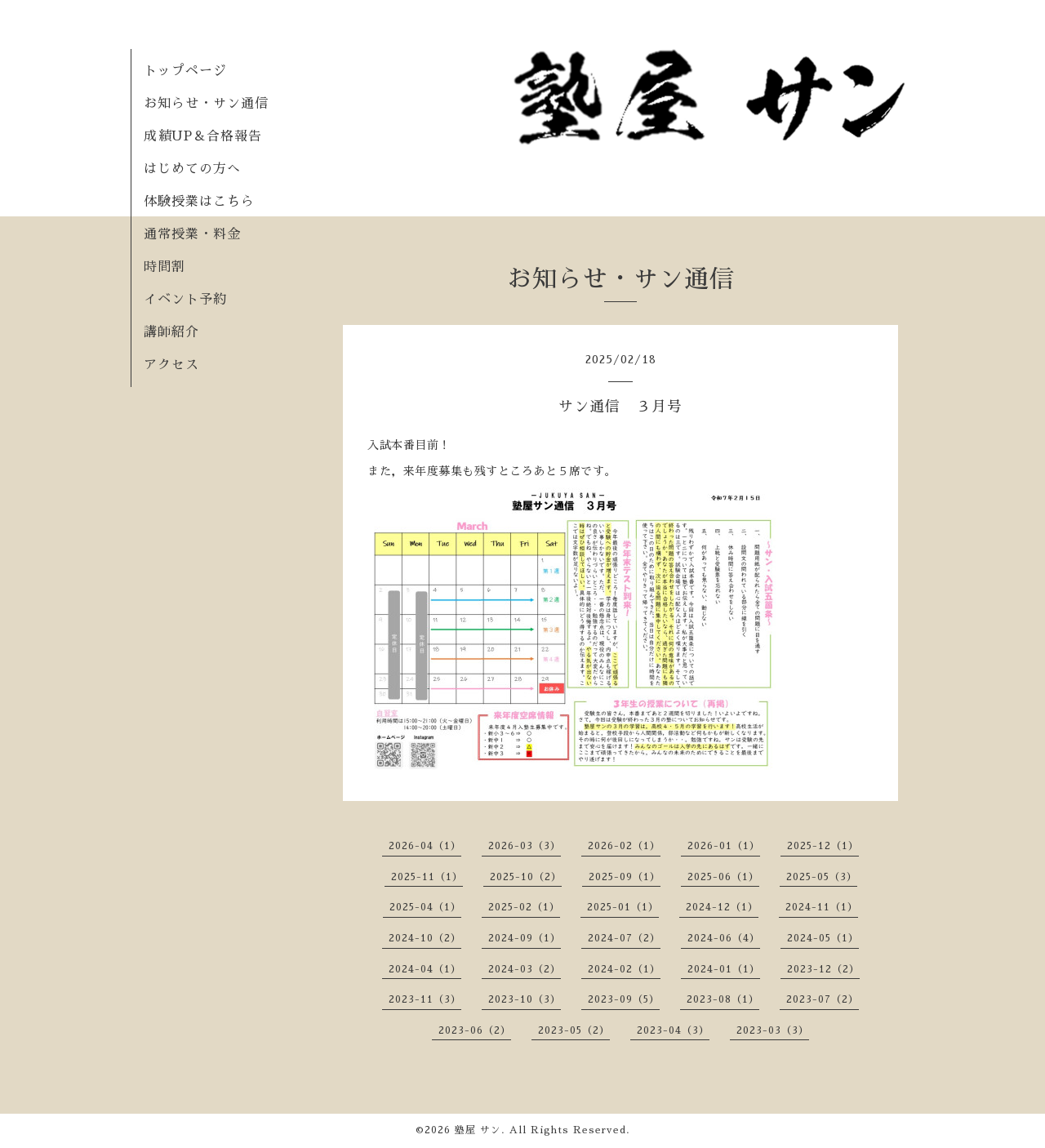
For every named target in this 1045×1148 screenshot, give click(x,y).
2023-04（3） (673, 1030)
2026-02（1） (624, 846)
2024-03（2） (524, 969)
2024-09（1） (524, 938)
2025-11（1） (427, 877)
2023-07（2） (822, 999)
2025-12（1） (823, 846)
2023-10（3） (524, 999)
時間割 (164, 267)
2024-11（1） (821, 907)
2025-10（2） (526, 877)
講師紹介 (171, 332)
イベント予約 (185, 299)
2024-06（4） (723, 938)
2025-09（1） (624, 877)
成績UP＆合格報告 (203, 136)
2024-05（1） (823, 938)
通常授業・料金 (192, 234)
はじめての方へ (192, 169)
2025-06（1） (723, 877)
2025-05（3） (821, 877)
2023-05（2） (574, 1030)
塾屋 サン (478, 1130)
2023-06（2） (474, 1030)
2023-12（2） (823, 969)
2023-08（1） (723, 999)
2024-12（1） (722, 907)
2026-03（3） (524, 846)
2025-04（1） (425, 907)
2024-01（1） (723, 969)
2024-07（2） (624, 938)
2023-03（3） (772, 1030)
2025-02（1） (524, 907)
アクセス (171, 365)
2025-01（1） (623, 907)
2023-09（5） (624, 999)
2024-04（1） (425, 969)
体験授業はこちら (199, 201)
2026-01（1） (723, 846)
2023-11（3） (425, 999)
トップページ (185, 71)
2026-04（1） (425, 846)
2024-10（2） (425, 938)
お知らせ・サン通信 (206, 103)
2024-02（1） (624, 969)
